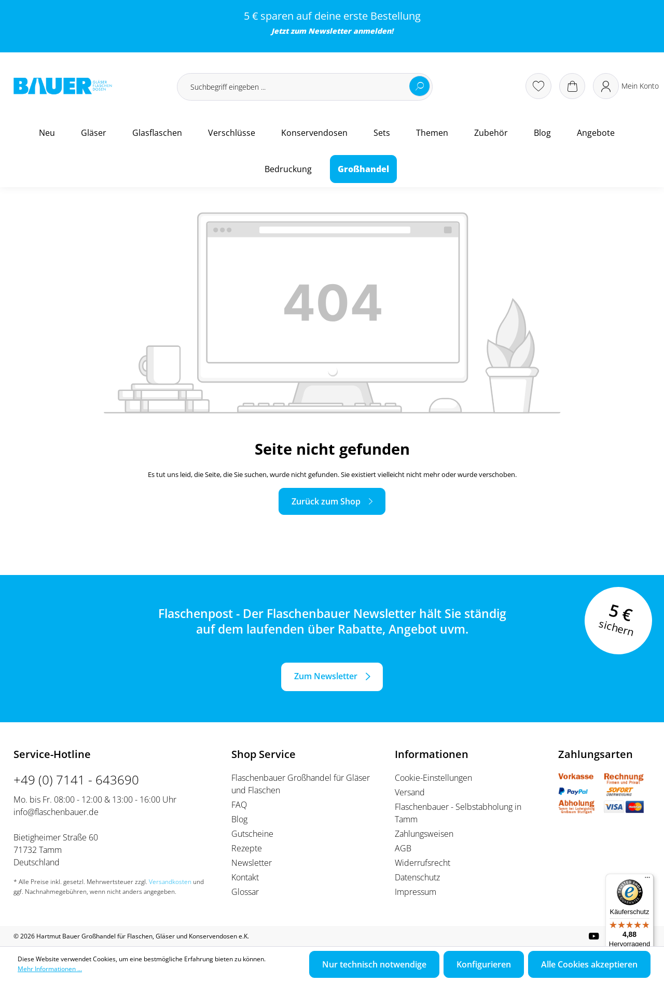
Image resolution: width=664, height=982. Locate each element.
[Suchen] (419, 86)
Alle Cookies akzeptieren (589, 964)
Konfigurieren (484, 964)
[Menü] (647, 880)
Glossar (245, 891)
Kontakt (245, 877)
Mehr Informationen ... (50, 968)
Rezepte (246, 848)
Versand (410, 792)
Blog (239, 819)
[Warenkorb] (572, 86)
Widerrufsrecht (422, 862)
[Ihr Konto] (626, 86)
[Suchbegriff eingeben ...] (305, 87)
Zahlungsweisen (424, 833)
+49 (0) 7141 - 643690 (76, 779)
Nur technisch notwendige (374, 964)
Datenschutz (417, 877)
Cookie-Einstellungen (433, 777)
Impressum (415, 891)
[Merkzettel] (538, 86)
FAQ (239, 804)
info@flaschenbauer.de (56, 812)
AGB (403, 848)
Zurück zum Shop (326, 501)
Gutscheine (252, 833)
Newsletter (329, 31)
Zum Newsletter (325, 676)
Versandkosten (170, 881)
